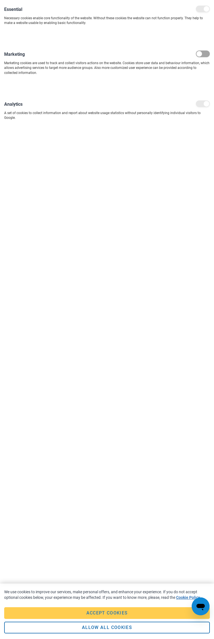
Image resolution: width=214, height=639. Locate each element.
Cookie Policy (188, 597)
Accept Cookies (107, 613)
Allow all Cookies (107, 627)
